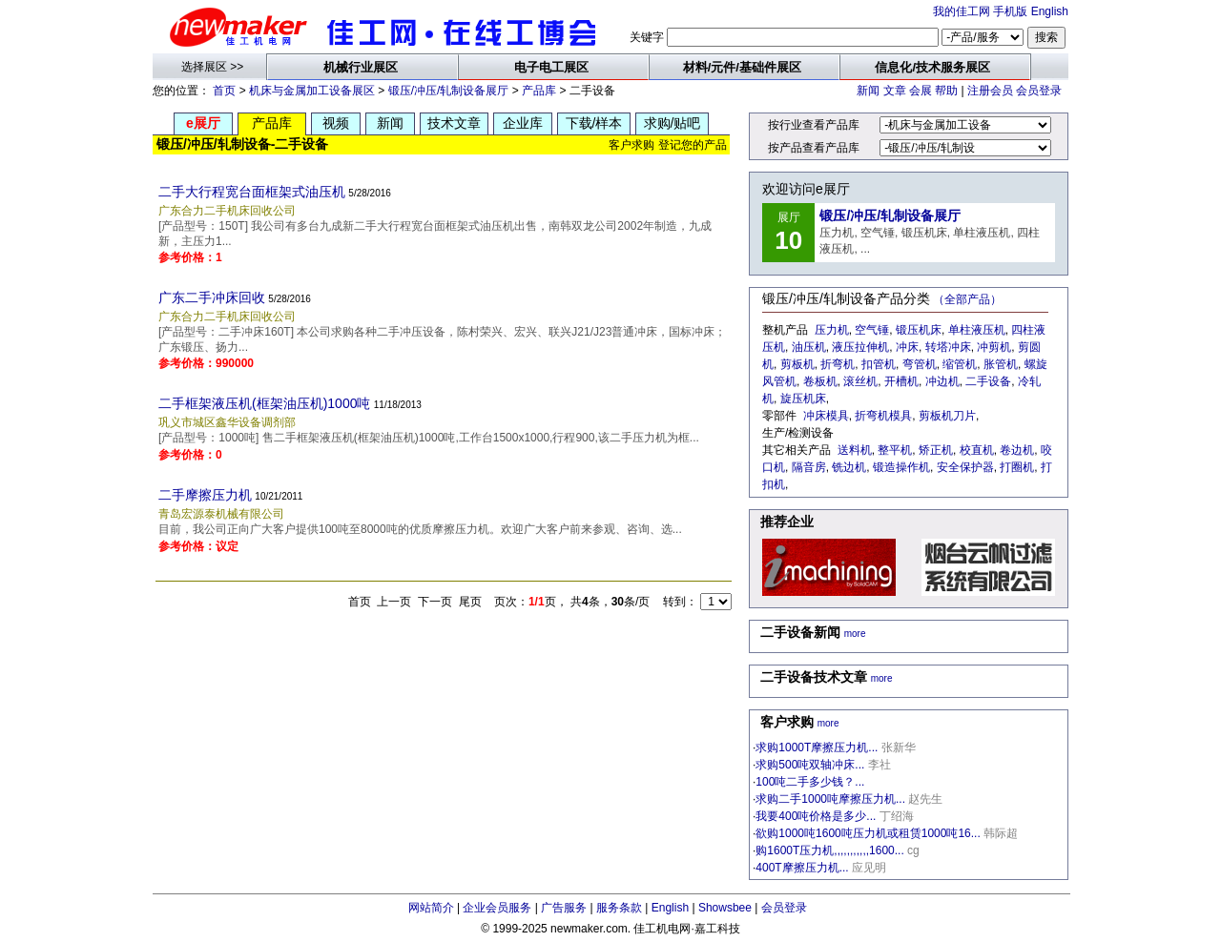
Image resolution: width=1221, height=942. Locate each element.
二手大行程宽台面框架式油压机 (251, 191)
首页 (224, 90)
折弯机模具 (883, 415)
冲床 (907, 347)
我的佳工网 (961, 11)
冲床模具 (826, 415)
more (855, 633)
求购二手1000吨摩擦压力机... (830, 799)
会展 (920, 90)
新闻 (868, 90)
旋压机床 (803, 398)
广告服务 (564, 907)
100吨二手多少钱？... (809, 781)
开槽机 (901, 381)
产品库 (539, 90)
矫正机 (936, 450)
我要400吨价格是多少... (815, 816)
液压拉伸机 (860, 347)
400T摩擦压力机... (801, 867)
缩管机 (959, 364)
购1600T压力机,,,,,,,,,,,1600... (829, 850)
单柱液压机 (976, 330)
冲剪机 (994, 347)
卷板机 (820, 381)
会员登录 (1039, 90)
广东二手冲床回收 (211, 297)
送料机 (855, 450)
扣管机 (878, 364)
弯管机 (919, 364)
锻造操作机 (901, 467)
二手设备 (988, 381)
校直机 (977, 450)
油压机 (809, 347)
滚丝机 (860, 381)
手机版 (1010, 11)
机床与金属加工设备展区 (312, 90)
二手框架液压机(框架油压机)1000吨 (264, 403)
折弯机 (837, 364)
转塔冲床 (948, 347)
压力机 (832, 330)
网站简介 (431, 907)
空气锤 (872, 330)
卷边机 (1017, 450)
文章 (894, 90)
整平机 (895, 450)
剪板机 (797, 364)
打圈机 (1017, 467)
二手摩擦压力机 (205, 494)
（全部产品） (967, 299)
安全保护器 (965, 467)
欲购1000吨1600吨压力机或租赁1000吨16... (867, 833)
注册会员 (990, 90)
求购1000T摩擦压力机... (816, 747)
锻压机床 (919, 330)
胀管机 (1000, 364)
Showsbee (725, 907)
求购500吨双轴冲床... (809, 764)
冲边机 (942, 381)
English (1049, 11)
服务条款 (619, 907)
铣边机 (849, 467)
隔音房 (809, 467)
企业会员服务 (497, 907)
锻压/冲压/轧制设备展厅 (448, 90)
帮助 (946, 90)
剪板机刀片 (947, 415)
